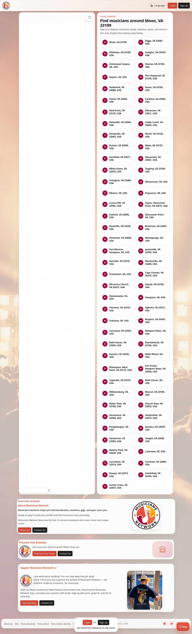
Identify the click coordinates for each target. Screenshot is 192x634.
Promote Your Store (44, 553)
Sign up (184, 5)
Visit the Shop (29, 602)
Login (172, 5)
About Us (24, 530)
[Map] (183, 626)
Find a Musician (28, 623)
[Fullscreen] (89, 17)
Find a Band (43, 623)
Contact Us (39, 530)
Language (157, 5)
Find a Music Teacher (61, 623)
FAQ (17, 623)
